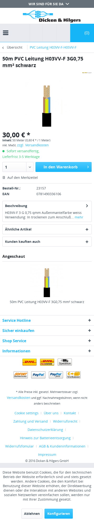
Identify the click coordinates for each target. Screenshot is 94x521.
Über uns (51, 413)
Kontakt (70, 413)
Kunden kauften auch (22, 241)
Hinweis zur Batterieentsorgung (45, 438)
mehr (78, 217)
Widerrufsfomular (19, 446)
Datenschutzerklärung (45, 429)
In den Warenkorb (66, 166)
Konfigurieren (58, 513)
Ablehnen (32, 513)
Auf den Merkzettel (20, 177)
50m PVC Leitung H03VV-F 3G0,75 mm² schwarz (47, 302)
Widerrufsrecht (65, 421)
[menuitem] (7, 28)
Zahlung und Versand (30, 421)
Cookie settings (27, 413)
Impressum (47, 454)
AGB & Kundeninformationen (62, 446)
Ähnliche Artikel (18, 229)
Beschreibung (16, 205)
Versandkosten (18, 397)
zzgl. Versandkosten (33, 145)
